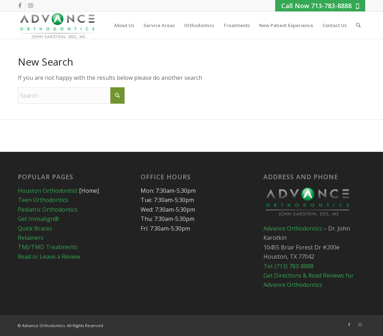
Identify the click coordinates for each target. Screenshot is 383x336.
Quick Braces (35, 228)
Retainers (30, 238)
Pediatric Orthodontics (48, 209)
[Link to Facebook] (20, 5)
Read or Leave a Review (49, 256)
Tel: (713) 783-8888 (288, 266)
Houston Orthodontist (48, 191)
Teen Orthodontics (43, 200)
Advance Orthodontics (293, 228)
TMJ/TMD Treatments (48, 247)
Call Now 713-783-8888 (320, 5)
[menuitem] (124, 25)
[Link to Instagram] (30, 5)
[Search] (358, 25)
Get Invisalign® (38, 219)
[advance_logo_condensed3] (58, 25)
